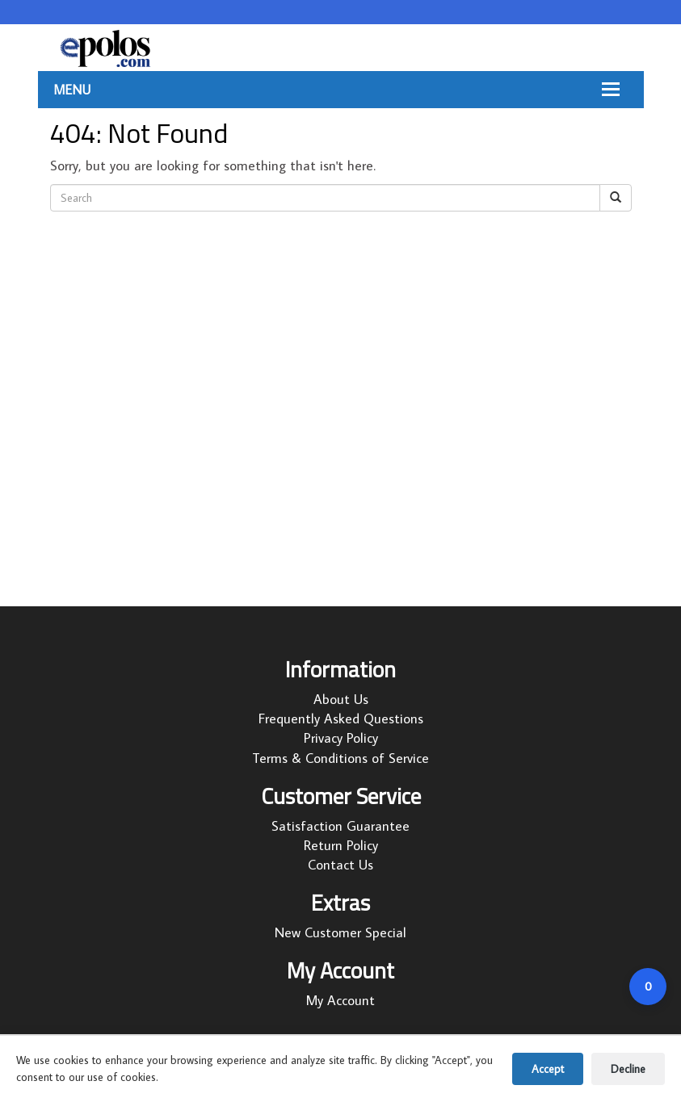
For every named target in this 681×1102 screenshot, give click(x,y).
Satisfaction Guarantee (340, 826)
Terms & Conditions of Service (340, 758)
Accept (548, 1069)
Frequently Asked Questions (341, 718)
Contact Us (340, 865)
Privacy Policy (341, 738)
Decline (628, 1069)
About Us (340, 699)
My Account (340, 1000)
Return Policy (341, 845)
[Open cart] (647, 986)
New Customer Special (340, 932)
